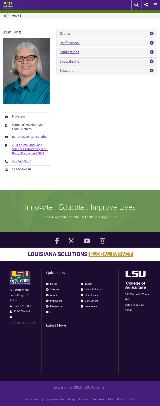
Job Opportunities (53, 399)
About (51, 295)
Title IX (121, 399)
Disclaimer (97, 399)
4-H (50, 312)
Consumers (89, 300)
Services (53, 289)
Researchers (55, 306)
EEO (110, 399)
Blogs (71, 399)
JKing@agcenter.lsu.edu (29, 137)
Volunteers (89, 306)
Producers (54, 300)
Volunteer (32, 399)
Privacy (83, 399)
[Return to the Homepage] (4, 15)
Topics (86, 284)
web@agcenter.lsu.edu (23, 322)
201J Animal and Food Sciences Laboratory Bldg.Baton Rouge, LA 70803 (30, 149)
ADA (131, 399)
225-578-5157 (21, 161)
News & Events (91, 289)
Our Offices (89, 295)
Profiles (14, 16)
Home (51, 284)
